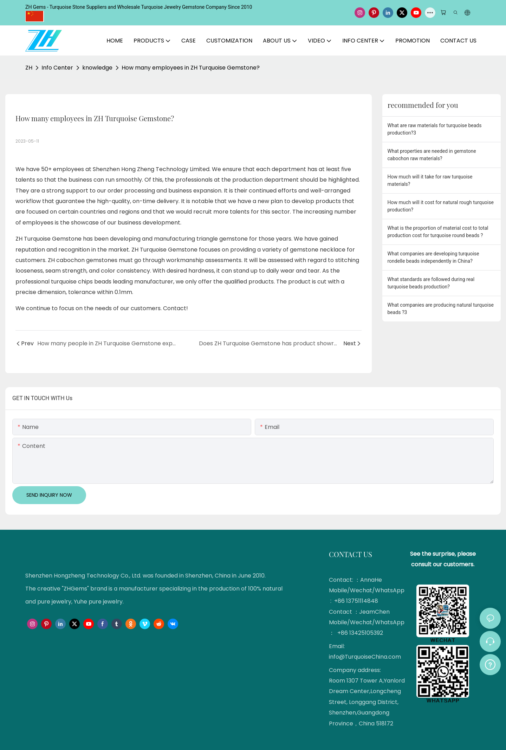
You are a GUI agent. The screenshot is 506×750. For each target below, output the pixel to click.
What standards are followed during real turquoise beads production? (431, 282)
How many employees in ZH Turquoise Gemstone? (191, 68)
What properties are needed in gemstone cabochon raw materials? (432, 154)
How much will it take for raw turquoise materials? (430, 180)
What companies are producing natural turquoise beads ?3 (441, 308)
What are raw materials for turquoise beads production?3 (435, 129)
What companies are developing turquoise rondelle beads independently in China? (433, 257)
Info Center (57, 68)
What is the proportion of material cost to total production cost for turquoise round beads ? (438, 231)
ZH (28, 68)
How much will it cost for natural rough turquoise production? (441, 206)
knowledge (97, 68)
